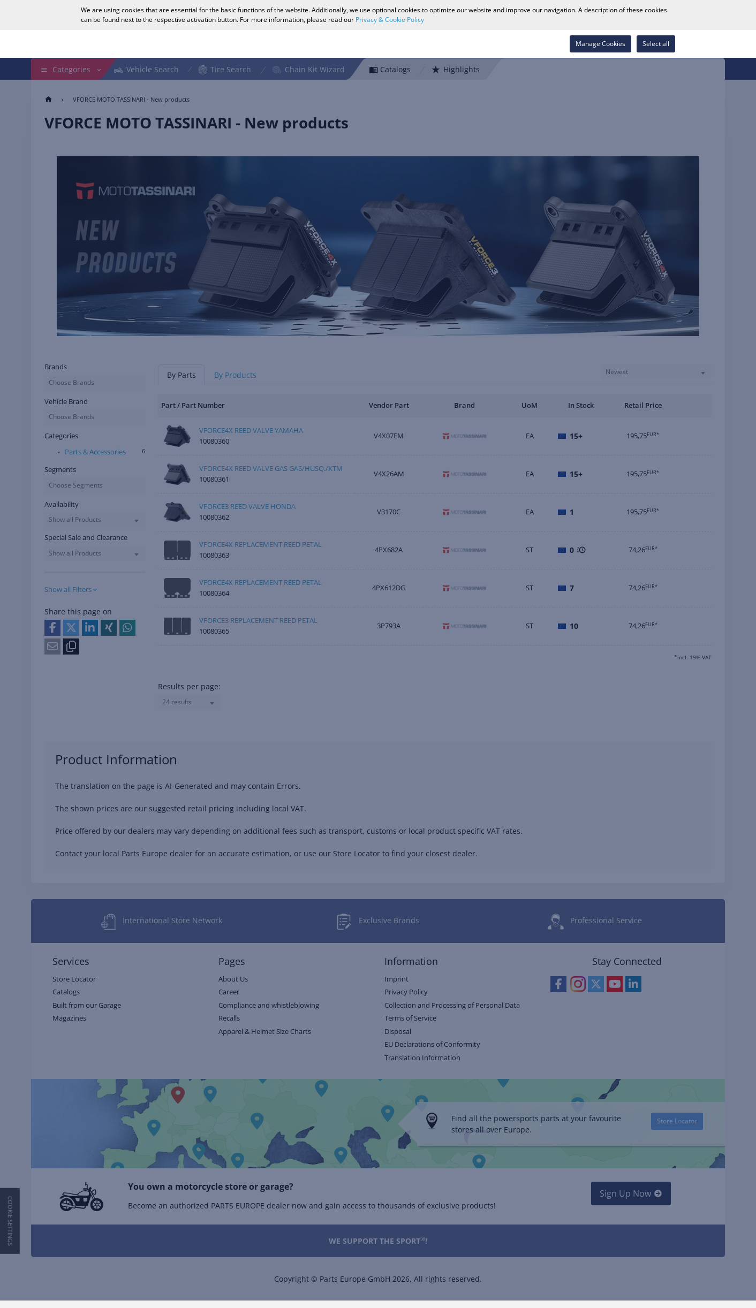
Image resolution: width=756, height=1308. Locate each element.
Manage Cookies (600, 43)
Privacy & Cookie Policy (390, 19)
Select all (655, 43)
